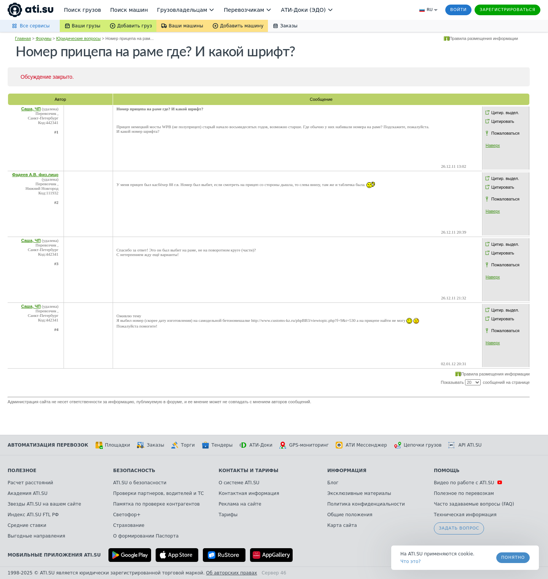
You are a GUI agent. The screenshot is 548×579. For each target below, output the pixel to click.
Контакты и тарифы (248, 470)
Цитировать (502, 121)
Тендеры (217, 445)
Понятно (513, 557)
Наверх (493, 145)
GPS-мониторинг (304, 445)
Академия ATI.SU (28, 493)
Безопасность (134, 470)
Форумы (43, 38)
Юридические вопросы (78, 38)
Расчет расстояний (30, 482)
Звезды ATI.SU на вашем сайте (44, 504)
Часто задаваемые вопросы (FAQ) (474, 504)
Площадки (112, 445)
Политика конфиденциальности (366, 504)
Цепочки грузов (418, 445)
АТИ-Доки (255, 445)
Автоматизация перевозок (48, 445)
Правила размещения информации (483, 38)
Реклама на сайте (239, 504)
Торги (182, 445)
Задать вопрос (459, 528)
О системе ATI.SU (238, 482)
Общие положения (349, 514)
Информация (346, 470)
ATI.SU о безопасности (139, 482)
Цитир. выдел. (505, 112)
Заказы (150, 445)
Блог (333, 482)
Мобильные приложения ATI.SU (54, 555)
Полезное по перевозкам (464, 493)
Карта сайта (342, 525)
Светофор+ (126, 514)
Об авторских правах (231, 573)
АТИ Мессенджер (361, 445)
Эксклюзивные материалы (359, 493)
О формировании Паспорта (145, 536)
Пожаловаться (505, 133)
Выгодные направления (36, 536)
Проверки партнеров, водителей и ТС (158, 493)
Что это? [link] (410, 561)
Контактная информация (248, 493)
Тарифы (227, 514)
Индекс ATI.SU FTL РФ (33, 514)
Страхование (128, 525)
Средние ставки (27, 525)
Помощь (446, 470)
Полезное (22, 470)
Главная (23, 38)
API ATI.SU (464, 445)
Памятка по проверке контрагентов (156, 504)
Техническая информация (465, 514)
